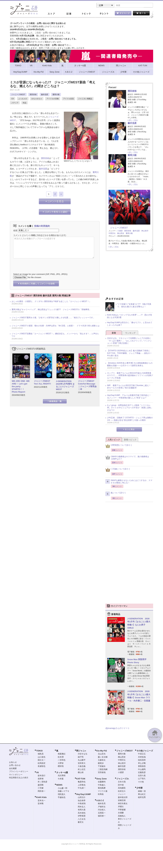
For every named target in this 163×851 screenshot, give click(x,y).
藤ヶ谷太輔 (102, 757)
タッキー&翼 (62, 773)
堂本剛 (40, 804)
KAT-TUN (80, 779)
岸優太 (121, 807)
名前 (15, 230)
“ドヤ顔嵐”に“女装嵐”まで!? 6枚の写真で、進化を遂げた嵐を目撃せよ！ (134, 305)
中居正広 (142, 754)
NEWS (59, 785)
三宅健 (40, 788)
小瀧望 (120, 231)
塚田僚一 (102, 816)
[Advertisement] (129, 275)
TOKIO (39, 751)
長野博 (40, 779)
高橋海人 (122, 816)
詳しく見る (133, 120)
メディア (14, 103)
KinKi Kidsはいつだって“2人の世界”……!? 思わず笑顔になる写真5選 (129, 316)
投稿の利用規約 (42, 226)
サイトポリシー (15, 775)
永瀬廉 (121, 813)
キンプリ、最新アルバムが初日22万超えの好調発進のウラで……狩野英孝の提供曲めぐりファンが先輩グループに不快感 (130, 375)
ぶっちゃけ (22, 99)
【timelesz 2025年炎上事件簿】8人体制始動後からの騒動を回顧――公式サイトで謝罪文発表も (129, 364)
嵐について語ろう (115, 494)
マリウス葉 (102, 791)
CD (12, 99)
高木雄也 (81, 813)
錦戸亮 (81, 757)
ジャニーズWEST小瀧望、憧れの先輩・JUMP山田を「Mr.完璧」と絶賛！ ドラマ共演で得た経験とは (55, 326)
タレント (104, 14)
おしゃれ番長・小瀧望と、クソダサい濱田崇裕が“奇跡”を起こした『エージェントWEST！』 (51, 302)
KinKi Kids (41, 797)
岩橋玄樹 (122, 801)
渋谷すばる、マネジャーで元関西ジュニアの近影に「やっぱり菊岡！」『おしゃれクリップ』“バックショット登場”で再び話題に (129, 341)
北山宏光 (102, 754)
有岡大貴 (81, 810)
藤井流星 (44, 95)
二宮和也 (61, 760)
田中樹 (121, 785)
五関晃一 (102, 813)
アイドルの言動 (52, 99)
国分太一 (41, 760)
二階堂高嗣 (102, 770)
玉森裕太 (102, 760)
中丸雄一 (81, 788)
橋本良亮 (102, 804)
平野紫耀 (122, 810)
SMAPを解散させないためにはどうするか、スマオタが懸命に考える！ (128, 482)
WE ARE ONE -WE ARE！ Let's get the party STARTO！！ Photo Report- (21, 386)
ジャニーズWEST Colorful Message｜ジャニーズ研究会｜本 (87, 385)
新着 (114, 333)
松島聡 (101, 794)
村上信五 (81, 770)
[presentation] (37, 263)
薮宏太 (81, 822)
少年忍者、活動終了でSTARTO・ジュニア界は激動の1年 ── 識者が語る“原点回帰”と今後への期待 (130, 419)
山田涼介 (81, 798)
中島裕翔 (81, 804)
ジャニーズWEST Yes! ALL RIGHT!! (42, 382)
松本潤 (61, 757)
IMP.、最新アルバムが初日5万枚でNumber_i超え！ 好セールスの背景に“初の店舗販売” (130, 387)
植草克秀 (142, 798)
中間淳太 (112, 234)
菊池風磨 (102, 788)
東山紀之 (142, 794)
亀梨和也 (81, 782)
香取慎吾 (142, 766)
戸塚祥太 (102, 807)
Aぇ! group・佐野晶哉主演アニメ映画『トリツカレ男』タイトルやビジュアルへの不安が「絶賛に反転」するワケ (130, 408)
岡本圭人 (81, 807)
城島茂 (40, 754)
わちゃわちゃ (37, 99)
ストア (51, 14)
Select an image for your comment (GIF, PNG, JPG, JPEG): (40, 274)
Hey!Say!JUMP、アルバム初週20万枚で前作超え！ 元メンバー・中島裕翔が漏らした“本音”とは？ (130, 396)
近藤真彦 (142, 773)
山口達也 (41, 757)
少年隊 (139, 788)
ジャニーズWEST (18, 95)
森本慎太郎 (123, 798)
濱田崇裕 (33, 95)
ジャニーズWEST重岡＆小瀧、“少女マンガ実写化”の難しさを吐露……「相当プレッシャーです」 (53, 318)
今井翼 (61, 779)
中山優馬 (142, 770)
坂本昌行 (41, 776)
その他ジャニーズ (144, 751)
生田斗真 (142, 776)
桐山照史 (120, 234)
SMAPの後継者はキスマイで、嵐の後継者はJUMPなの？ (127, 458)
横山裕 (81, 773)
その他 (141, 782)
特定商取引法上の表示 (18, 778)
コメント (17, 235)
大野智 (61, 763)
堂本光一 (41, 801)
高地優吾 (122, 788)
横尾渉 (101, 763)
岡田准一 (41, 791)
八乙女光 (81, 819)
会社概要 (13, 769)
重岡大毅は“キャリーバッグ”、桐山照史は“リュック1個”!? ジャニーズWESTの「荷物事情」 (51, 310)
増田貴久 (61, 795)
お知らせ (13, 762)
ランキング (130, 333)
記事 (69, 14)
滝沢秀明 (61, 776)
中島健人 (102, 785)
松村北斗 (122, 791)
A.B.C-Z (100, 801)
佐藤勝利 (102, 782)
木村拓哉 (142, 757)
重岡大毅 (56, 95)
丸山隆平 (81, 760)
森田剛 (40, 785)
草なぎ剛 (142, 763)
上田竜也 (81, 785)
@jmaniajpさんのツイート (117, 728)
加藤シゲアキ (63, 791)
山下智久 (142, 779)
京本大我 (122, 782)
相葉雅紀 (61, 754)
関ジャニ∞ (81, 751)
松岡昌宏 (41, 763)
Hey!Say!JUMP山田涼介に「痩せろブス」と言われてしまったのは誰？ (129, 324)
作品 (24, 103)
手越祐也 (61, 798)
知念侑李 (81, 801)
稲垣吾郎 (142, 760)
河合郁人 (102, 810)
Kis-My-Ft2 (101, 751)
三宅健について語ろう (117, 470)
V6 (37, 773)
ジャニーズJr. (122, 779)
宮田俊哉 (102, 773)
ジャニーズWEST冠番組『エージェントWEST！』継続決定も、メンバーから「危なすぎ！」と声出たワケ (55, 335)
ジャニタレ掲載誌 (85, 99)
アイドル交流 (68, 99)
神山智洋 (144, 231)
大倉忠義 (81, 766)
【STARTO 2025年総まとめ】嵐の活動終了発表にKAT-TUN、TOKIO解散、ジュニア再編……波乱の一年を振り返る (129, 353)
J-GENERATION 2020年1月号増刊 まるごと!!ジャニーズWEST (65, 385)
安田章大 (81, 763)
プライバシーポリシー (18, 772)
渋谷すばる (82, 754)
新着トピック (130, 440)
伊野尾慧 (81, 816)
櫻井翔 (61, 766)
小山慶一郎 (62, 788)
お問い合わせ (15, 765)
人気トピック (114, 440)
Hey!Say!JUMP (83, 794)
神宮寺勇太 (123, 804)
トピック (86, 14)
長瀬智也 (41, 766)
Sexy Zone (101, 779)
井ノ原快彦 (42, 782)
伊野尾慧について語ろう (118, 446)
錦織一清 (142, 791)
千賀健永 (102, 766)
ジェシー (122, 794)
